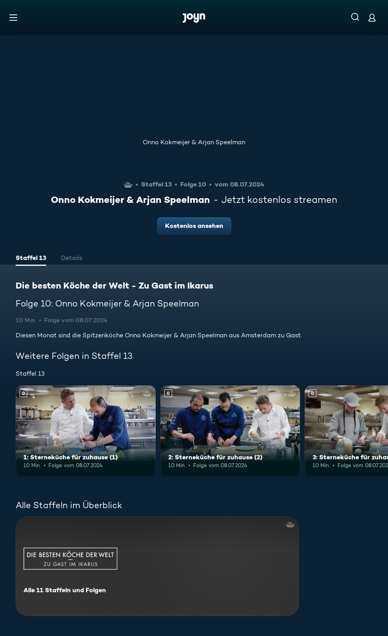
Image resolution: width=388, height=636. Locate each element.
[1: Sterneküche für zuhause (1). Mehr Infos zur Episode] (86, 430)
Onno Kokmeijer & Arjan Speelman (194, 142)
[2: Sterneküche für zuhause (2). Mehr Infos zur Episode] (230, 430)
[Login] (371, 17)
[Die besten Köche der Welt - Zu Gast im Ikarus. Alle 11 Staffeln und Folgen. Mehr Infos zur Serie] (157, 566)
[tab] (31, 259)
